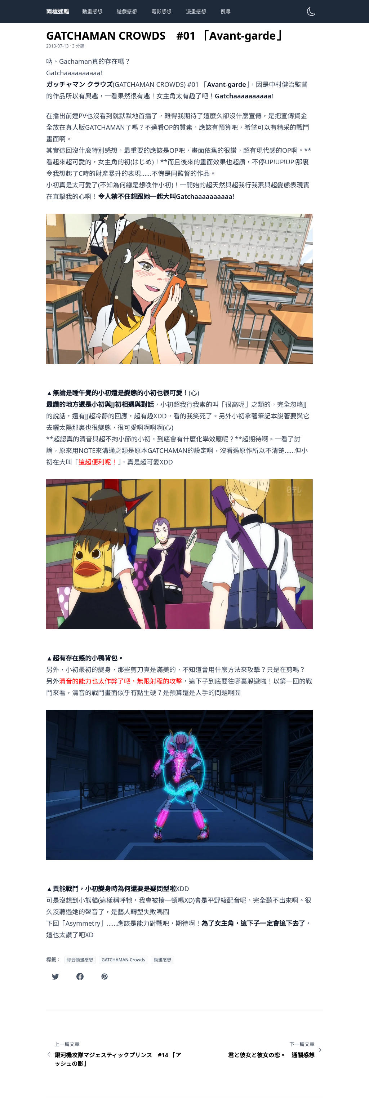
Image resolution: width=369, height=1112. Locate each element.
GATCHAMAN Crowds (123, 960)
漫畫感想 (196, 11)
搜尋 (226, 11)
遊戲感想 (127, 11)
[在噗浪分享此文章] (104, 976)
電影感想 (161, 11)
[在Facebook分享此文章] (80, 976)
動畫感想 (92, 11)
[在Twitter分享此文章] (55, 976)
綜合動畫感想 (80, 960)
